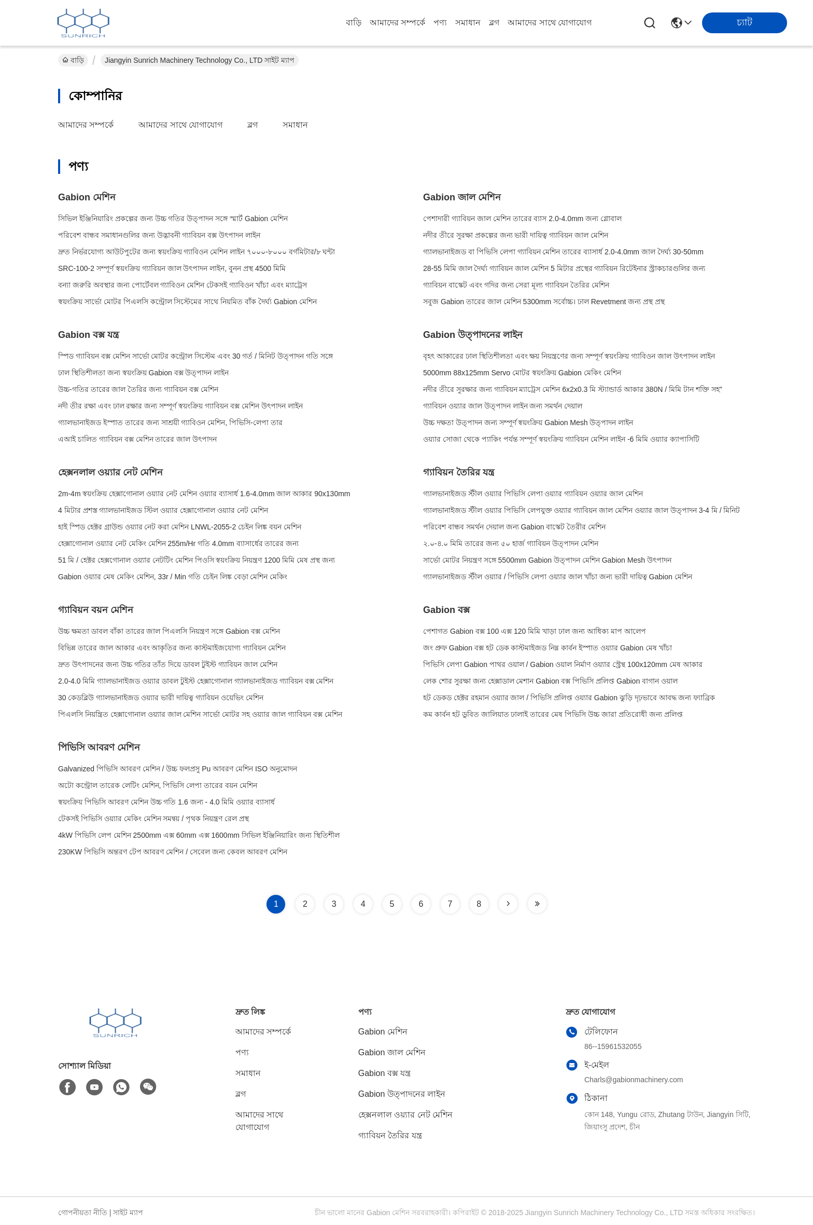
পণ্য (440, 22)
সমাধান (468, 22)
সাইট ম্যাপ (128, 1212)
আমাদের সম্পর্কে (397, 22)
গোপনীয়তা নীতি (82, 1212)
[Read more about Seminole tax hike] (508, 903)
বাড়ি (353, 22)
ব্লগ (494, 22)
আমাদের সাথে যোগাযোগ (550, 22)
